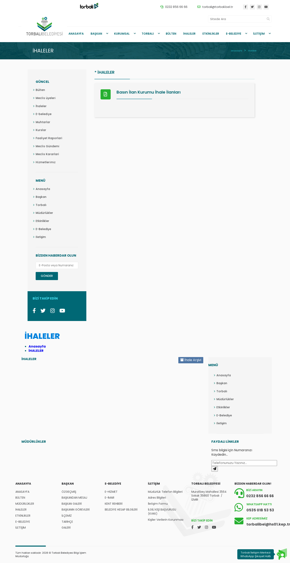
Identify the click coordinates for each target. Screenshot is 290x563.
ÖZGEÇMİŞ (69, 492)
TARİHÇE (67, 522)
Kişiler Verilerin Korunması (165, 520)
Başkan (41, 197)
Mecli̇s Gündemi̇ (47, 146)
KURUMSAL (122, 34)
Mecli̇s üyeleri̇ (46, 98)
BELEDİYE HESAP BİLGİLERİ (121, 510)
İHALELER (189, 34)
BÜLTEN (171, 34)
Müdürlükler (44, 213)
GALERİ (66, 528)
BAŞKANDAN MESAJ (74, 498)
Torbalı (41, 205)
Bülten (40, 90)
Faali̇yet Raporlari (49, 138)
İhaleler (41, 106)
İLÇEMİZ (67, 516)
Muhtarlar (43, 122)
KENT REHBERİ (113, 504)
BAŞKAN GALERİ (72, 504)
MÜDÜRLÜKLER (24, 504)
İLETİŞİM (259, 34)
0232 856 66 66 (176, 7)
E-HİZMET (111, 492)
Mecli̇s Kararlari (47, 154)
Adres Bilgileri (157, 498)
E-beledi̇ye (43, 114)
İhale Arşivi (190, 360)
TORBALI (148, 34)
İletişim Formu (158, 504)
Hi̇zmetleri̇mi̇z (46, 162)
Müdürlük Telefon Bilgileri (165, 492)
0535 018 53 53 (260, 510)
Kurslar (41, 130)
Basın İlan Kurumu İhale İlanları (149, 92)
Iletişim (41, 237)
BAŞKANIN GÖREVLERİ (76, 510)
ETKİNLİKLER (210, 34)
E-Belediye (43, 229)
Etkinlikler (42, 221)
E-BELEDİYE (233, 34)
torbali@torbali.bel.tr (217, 7)
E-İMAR (109, 498)
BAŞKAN (96, 34)
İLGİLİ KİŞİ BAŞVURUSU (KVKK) (162, 512)
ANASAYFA (76, 34)
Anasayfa (43, 189)
